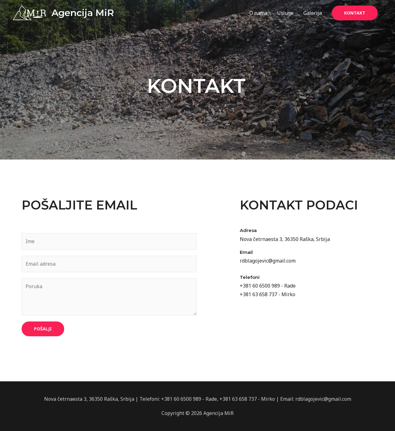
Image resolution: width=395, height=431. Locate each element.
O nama (258, 13)
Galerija (312, 13)
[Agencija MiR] (29, 12)
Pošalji (43, 329)
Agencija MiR (83, 13)
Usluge (285, 13)
